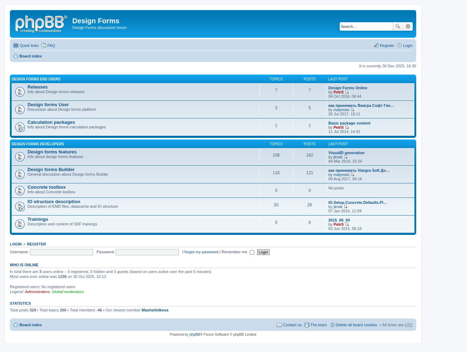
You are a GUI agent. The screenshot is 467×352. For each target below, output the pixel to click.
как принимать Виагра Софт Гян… (361, 105)
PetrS (339, 92)
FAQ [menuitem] (51, 45)
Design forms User (48, 104)
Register (36, 244)
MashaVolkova (155, 310)
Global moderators (68, 292)
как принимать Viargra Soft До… (359, 170)
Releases (38, 87)
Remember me (238, 252)
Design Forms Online (348, 88)
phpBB (194, 334)
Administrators (37, 292)
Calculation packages (51, 122)
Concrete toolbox (47, 187)
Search (398, 26)
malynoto (342, 110)
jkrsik (338, 157)
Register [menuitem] (387, 45)
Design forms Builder (51, 169)
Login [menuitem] (408, 45)
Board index (30, 56)
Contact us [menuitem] (292, 325)
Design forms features (52, 151)
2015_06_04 (339, 220)
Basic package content (349, 123)
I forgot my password (200, 252)
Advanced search (408, 26)
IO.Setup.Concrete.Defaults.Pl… (357, 202)
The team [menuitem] (318, 325)
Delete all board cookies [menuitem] (356, 325)
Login (16, 244)
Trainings (38, 219)
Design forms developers (38, 144)
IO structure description (54, 201)
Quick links (29, 45)
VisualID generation (346, 153)
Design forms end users (36, 79)
